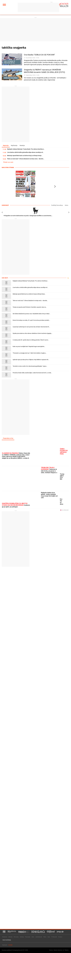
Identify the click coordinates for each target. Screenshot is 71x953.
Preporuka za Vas (8, 438)
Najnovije (6, 145)
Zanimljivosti (39, 937)
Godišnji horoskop (56, 205)
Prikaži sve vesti (8, 162)
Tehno (44, 937)
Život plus (16, 937)
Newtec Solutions (58, 950)
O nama (60, 937)
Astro (66, 205)
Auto (49, 937)
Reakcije (22, 145)
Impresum (4, 945)
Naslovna (4, 937)
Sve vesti (5, 278)
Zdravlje (10, 937)
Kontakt (10, 945)
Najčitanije (14, 145)
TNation (66, 950)
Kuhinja (22, 937)
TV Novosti (54, 937)
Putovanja (27, 937)
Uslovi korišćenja (6, 940)
